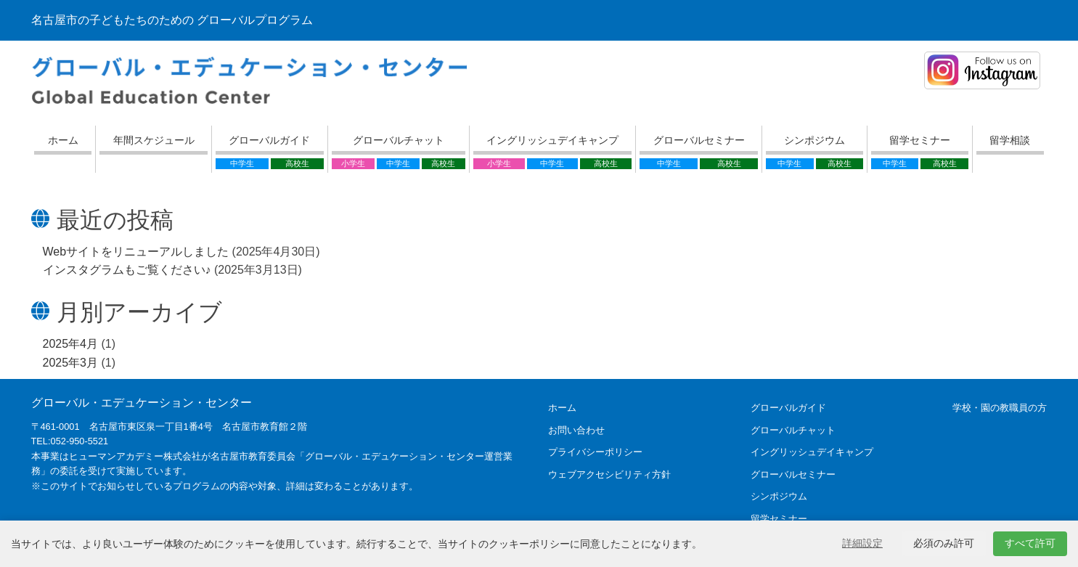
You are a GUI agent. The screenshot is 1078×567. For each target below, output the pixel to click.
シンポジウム (814, 140)
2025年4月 (71, 344)
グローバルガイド (269, 140)
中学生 (242, 164)
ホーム (63, 140)
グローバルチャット (398, 140)
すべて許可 (1030, 543)
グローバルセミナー (699, 140)
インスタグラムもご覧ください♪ (127, 270)
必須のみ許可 (943, 543)
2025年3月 (71, 362)
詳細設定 (862, 543)
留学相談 (1009, 140)
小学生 (353, 164)
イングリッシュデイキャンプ (552, 140)
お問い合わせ (576, 430)
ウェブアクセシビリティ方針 (609, 474)
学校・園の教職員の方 (999, 407)
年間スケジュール (154, 140)
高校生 (297, 164)
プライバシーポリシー (595, 451)
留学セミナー (919, 140)
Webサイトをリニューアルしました (136, 251)
